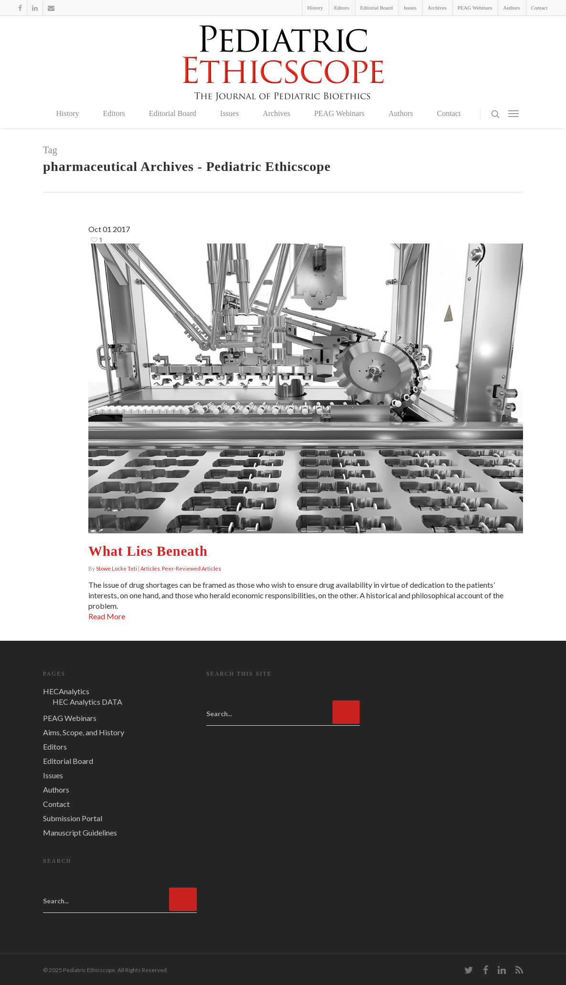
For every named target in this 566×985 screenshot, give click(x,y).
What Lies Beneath (148, 551)
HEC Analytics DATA (87, 701)
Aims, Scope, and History (83, 732)
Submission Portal (72, 818)
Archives (437, 8)
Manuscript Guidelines (80, 832)
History (315, 8)
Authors (511, 8)
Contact (539, 8)
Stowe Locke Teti (116, 568)
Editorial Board (376, 8)
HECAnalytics (66, 691)
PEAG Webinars (475, 8)
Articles (150, 568)
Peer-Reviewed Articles (191, 568)
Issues (410, 8)
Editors (341, 8)
